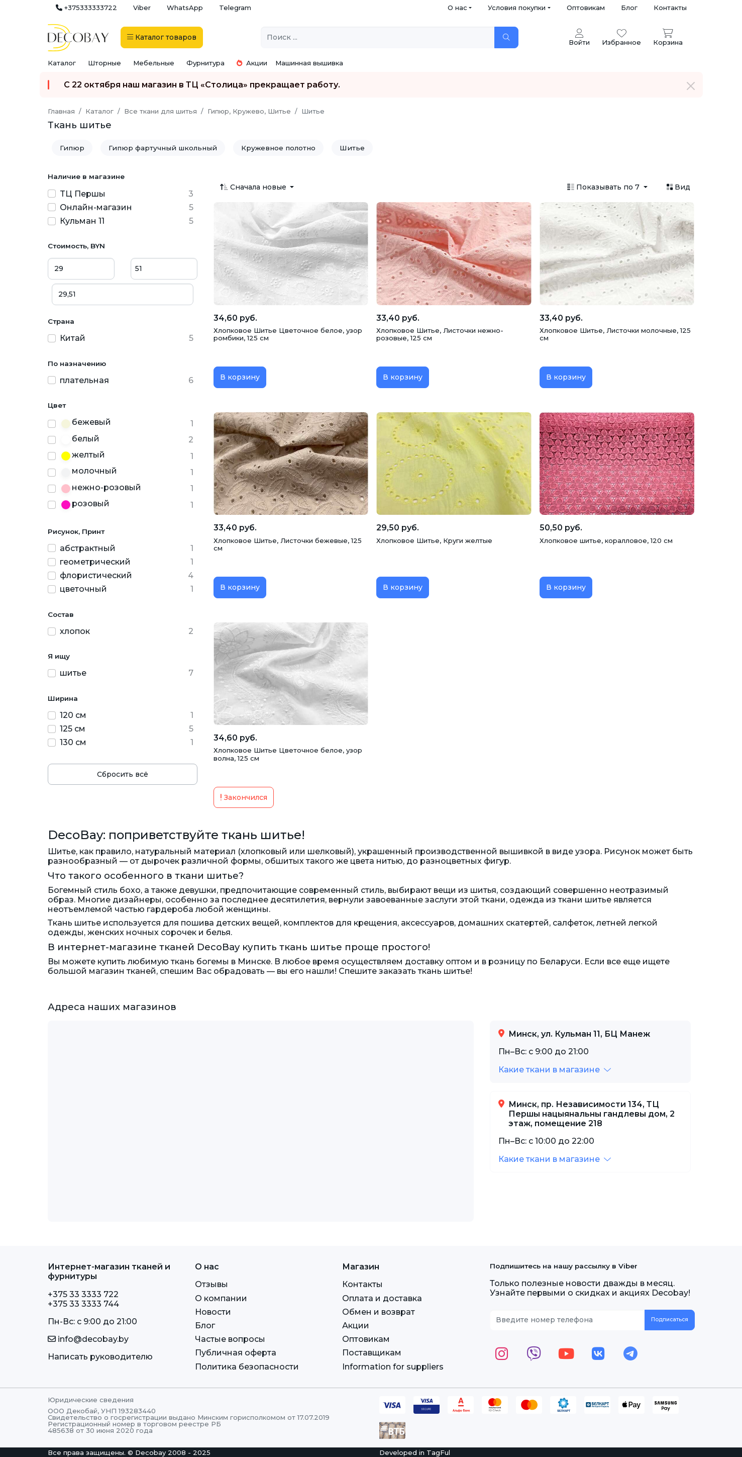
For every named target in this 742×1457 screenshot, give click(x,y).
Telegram (235, 8)
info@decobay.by (88, 1339)
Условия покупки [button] (517, 8)
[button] (554, 1069)
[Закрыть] (691, 86)
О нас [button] (457, 8)
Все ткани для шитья (160, 111)
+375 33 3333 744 (83, 1304)
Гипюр (72, 148)
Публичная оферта (235, 1352)
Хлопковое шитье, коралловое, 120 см (606, 540)
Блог (629, 8)
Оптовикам (586, 8)
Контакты (670, 8)
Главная (61, 111)
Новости (213, 1312)
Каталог (62, 63)
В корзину (240, 377)
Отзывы (211, 1284)
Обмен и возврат (378, 1312)
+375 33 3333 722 (83, 1294)
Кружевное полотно (278, 148)
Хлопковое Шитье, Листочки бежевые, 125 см (288, 544)
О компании (221, 1298)
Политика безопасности (247, 1367)
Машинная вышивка (309, 63)
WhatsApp (185, 8)
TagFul (438, 1452)
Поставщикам (371, 1352)
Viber (142, 8)
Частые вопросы (230, 1339)
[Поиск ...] (378, 37)
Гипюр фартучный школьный (163, 148)
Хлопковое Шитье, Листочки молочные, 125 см (615, 334)
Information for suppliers (393, 1367)
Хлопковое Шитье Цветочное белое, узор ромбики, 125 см (288, 334)
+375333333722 (86, 8)
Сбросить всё (122, 774)
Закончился (243, 797)
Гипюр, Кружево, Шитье (249, 111)
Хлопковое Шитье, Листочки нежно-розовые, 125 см (439, 334)
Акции (252, 63)
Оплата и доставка (382, 1298)
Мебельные (153, 63)
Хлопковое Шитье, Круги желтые (434, 540)
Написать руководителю (100, 1356)
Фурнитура (205, 63)
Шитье (352, 148)
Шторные (104, 63)
